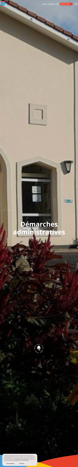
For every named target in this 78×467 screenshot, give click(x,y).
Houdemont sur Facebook (57, 4)
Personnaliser (10, 463)
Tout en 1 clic (65, 4)
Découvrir (39, 348)
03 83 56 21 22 (51, 4)
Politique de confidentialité (22, 459)
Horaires (45, 4)
